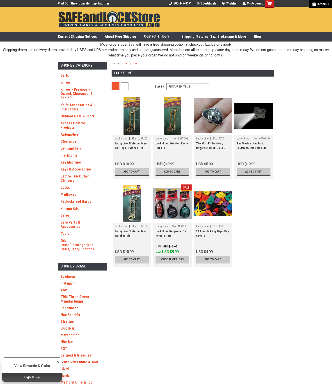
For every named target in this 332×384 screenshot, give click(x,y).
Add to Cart (132, 171)
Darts (65, 75)
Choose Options (172, 259)
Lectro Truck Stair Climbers (75, 178)
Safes (65, 215)
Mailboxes (68, 194)
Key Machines (71, 162)
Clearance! (69, 141)
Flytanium (68, 283)
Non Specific (70, 315)
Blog (257, 36)
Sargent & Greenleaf (77, 355)
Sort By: (160, 86)
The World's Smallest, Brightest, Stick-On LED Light (210, 148)
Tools (65, 233)
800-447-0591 (180, 3)
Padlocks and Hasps (76, 201)
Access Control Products (73, 125)
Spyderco (68, 276)
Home (115, 63)
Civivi (65, 369)
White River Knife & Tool (79, 362)
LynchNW (67, 328)
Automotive (70, 134)
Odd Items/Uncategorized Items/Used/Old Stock (77, 244)
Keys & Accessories (76, 169)
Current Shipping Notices (77, 36)
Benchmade (69, 308)
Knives (66, 82)
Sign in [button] (32, 377)
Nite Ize (67, 342)
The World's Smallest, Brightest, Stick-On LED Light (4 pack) (251, 148)
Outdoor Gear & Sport (77, 116)
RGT (64, 348)
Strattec (67, 321)
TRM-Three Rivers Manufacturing (75, 299)
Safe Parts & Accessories (70, 224)
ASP (64, 290)
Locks (65, 187)
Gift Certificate (206, 3)
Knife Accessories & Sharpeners (76, 107)
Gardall (66, 375)
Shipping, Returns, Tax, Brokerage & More (213, 36)
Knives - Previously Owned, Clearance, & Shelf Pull (77, 93)
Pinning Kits (70, 208)
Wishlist (229, 3)
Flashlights (69, 155)
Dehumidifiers (71, 148)
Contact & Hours (159, 36)
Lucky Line (130, 63)
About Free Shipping (120, 36)
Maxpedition (70, 335)
